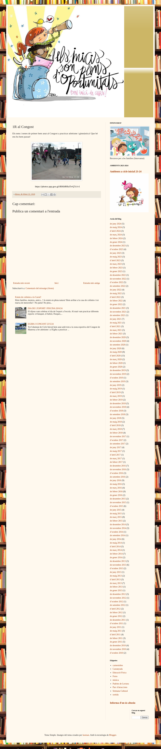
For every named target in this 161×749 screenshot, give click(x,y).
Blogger (112, 735)
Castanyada (118, 669)
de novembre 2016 (118, 469)
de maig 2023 (116, 257)
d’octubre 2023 (116, 249)
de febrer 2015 (116, 521)
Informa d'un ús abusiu (122, 702)
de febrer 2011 (116, 638)
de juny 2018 (115, 418)
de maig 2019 (116, 389)
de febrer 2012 (116, 612)
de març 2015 (116, 517)
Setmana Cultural (120, 691)
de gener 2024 (116, 242)
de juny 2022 (115, 290)
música (116, 680)
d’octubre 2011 (116, 623)
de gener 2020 (116, 367)
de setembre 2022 (117, 286)
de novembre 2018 (118, 407)
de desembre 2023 (118, 245)
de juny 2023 (115, 253)
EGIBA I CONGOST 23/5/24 (41, 324)
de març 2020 (116, 359)
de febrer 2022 (116, 301)
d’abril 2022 (115, 297)
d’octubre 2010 (116, 653)
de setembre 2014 (117, 535)
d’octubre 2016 (116, 473)
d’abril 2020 (115, 356)
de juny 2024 (115, 224)
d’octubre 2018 (116, 411)
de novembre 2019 (118, 374)
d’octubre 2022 (116, 282)
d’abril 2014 (115, 546)
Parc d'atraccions (120, 687)
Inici (56, 283)
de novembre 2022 (118, 279)
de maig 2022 (116, 293)
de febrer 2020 (116, 363)
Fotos (115, 676)
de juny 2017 (115, 447)
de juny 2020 (115, 348)
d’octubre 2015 (116, 506)
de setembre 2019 (117, 381)
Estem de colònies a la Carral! (28, 297)
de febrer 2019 (116, 400)
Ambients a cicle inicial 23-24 (125, 171)
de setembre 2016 (117, 477)
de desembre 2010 (118, 645)
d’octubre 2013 (116, 568)
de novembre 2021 (118, 312)
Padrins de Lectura (121, 684)
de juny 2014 (115, 539)
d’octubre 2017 (116, 440)
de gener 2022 (116, 304)
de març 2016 (116, 488)
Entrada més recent (21, 283)
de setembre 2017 (117, 444)
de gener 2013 (116, 590)
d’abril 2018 (115, 425)
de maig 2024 (116, 227)
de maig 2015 (116, 513)
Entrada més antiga (91, 283)
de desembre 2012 (118, 594)
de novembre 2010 (118, 649)
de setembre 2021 (117, 315)
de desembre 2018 (118, 403)
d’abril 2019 (115, 392)
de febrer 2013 (116, 587)
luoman (86, 735)
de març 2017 (116, 458)
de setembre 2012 (117, 605)
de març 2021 (116, 330)
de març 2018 (116, 429)
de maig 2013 (116, 576)
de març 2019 (116, 396)
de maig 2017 (116, 451)
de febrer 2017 (116, 462)
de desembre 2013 (118, 561)
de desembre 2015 (118, 499)
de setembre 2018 (117, 414)
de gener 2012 (116, 616)
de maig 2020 (116, 352)
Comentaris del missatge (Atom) (40, 288)
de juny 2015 (115, 510)
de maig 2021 (116, 323)
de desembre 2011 (118, 620)
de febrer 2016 (116, 491)
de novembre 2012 (118, 598)
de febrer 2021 (116, 333)
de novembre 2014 (118, 528)
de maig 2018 (116, 422)
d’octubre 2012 (116, 601)
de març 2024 (116, 235)
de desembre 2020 (118, 337)
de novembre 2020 (118, 341)
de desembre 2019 (118, 370)
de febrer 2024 (116, 238)
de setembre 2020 (117, 345)
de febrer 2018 (116, 433)
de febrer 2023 (116, 268)
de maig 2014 (116, 543)
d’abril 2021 (115, 326)
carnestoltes (118, 665)
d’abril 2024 (115, 231)
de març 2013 (116, 583)
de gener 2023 (116, 271)
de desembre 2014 (118, 524)
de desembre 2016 (118, 466)
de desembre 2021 (118, 308)
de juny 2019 (115, 385)
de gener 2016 (116, 495)
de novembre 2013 (118, 565)
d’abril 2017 (115, 455)
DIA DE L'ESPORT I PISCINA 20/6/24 (45, 308)
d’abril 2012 (115, 609)
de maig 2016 (116, 484)
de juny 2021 (115, 319)
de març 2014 (116, 550)
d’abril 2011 (115, 634)
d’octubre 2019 (116, 378)
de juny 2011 (115, 627)
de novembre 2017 (118, 436)
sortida (116, 695)
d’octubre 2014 (116, 532)
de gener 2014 (116, 557)
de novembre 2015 (118, 502)
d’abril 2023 (115, 260)
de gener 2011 (116, 642)
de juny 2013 (115, 572)
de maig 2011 (116, 631)
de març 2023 (116, 264)
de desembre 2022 (118, 275)
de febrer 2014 (116, 554)
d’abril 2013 (115, 579)
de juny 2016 (115, 480)
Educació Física (119, 672)
